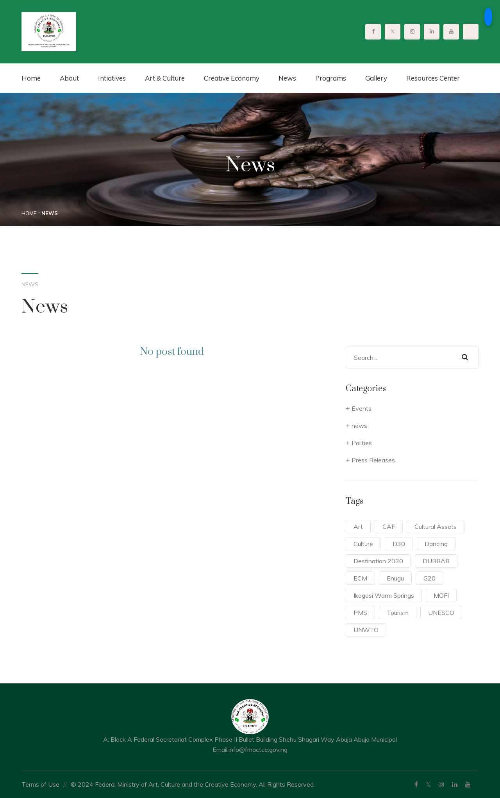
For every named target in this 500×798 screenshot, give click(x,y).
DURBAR (436, 561)
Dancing (436, 544)
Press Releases (373, 460)
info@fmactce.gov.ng (258, 749)
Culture (363, 544)
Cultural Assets (435, 526)
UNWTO (366, 630)
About (69, 78)
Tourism (398, 612)
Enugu (395, 578)
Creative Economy (231, 78)
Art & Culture (165, 78)
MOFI (441, 595)
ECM (360, 578)
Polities (362, 443)
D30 (399, 544)
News (287, 78)
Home (31, 78)
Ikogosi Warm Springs (384, 595)
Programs (330, 78)
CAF (388, 526)
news (359, 426)
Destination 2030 (378, 561)
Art (358, 526)
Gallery (376, 78)
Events (361, 408)
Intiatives (112, 78)
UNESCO (441, 612)
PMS (360, 612)
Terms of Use (40, 784)
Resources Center (433, 78)
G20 (429, 578)
